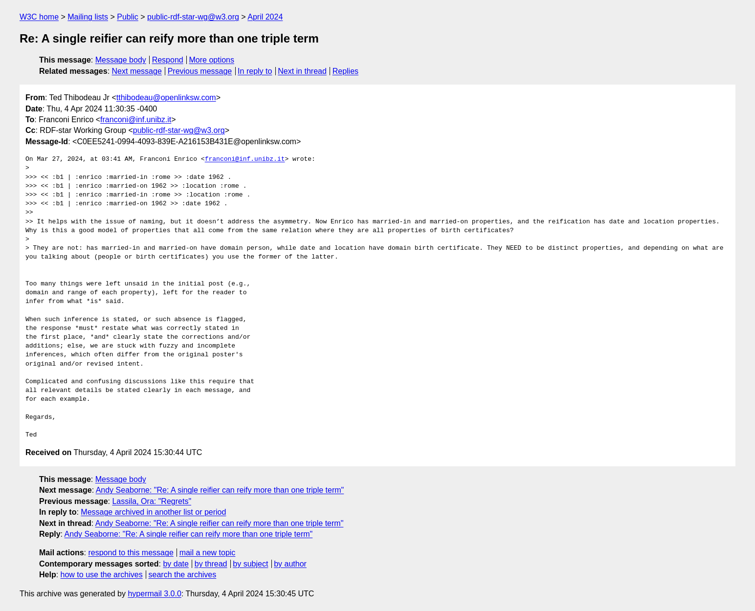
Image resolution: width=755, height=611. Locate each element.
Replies (345, 71)
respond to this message (130, 552)
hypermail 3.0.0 (154, 593)
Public (127, 17)
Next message (137, 71)
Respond (167, 60)
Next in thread (302, 71)
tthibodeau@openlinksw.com (166, 97)
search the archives (183, 574)
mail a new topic (207, 552)
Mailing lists (87, 17)
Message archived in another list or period (153, 512)
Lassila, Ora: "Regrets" (151, 501)
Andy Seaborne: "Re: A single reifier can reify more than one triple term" (220, 490)
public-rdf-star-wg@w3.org (193, 17)
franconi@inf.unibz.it (135, 119)
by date (175, 564)
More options (212, 60)
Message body (120, 60)
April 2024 (265, 17)
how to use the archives (102, 574)
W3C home (39, 17)
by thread (211, 564)
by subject (250, 564)
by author (290, 564)
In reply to (255, 71)
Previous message (200, 71)
